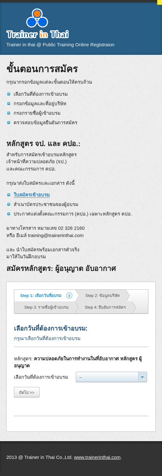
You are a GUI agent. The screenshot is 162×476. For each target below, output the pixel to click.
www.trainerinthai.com (97, 457)
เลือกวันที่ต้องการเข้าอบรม (41, 377)
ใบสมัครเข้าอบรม (32, 194)
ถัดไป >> (26, 392)
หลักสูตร (22, 358)
